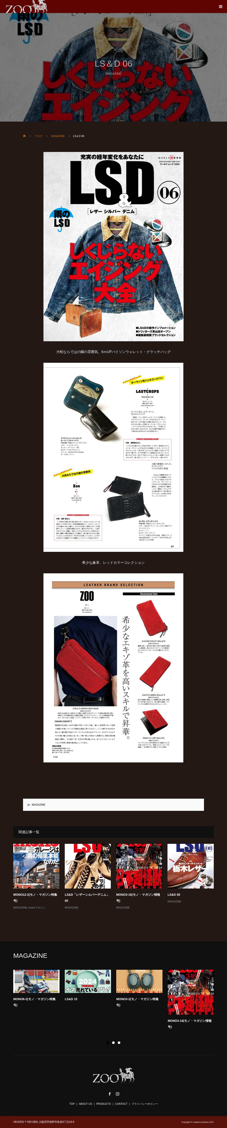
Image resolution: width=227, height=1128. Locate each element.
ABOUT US (85, 1103)
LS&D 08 (173, 894)
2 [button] (113, 1042)
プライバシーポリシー (145, 1103)
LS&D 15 (71, 999)
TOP (72, 1103)
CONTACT (121, 1103)
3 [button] (119, 1042)
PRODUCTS (103, 1103)
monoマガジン (36, 907)
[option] (116, 1000)
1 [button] (107, 1042)
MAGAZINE (38, 804)
